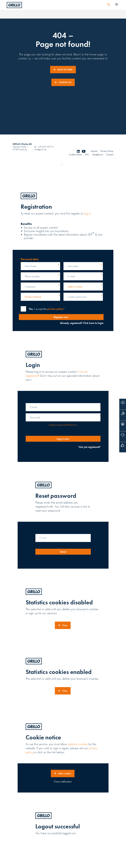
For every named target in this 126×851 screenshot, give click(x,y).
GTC (87, 155)
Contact (109, 155)
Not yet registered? (89, 447)
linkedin (78, 151)
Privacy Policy (106, 151)
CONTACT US (65, 82)
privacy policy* (56, 308)
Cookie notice (75, 155)
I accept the (47, 308)
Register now (60, 317)
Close (64, 625)
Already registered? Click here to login (81, 323)
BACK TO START (65, 69)
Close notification (63, 781)
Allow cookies (64, 773)
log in (87, 213)
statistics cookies (78, 744)
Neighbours (97, 155)
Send (63, 551)
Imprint (94, 151)
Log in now (63, 438)
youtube (83, 151)
